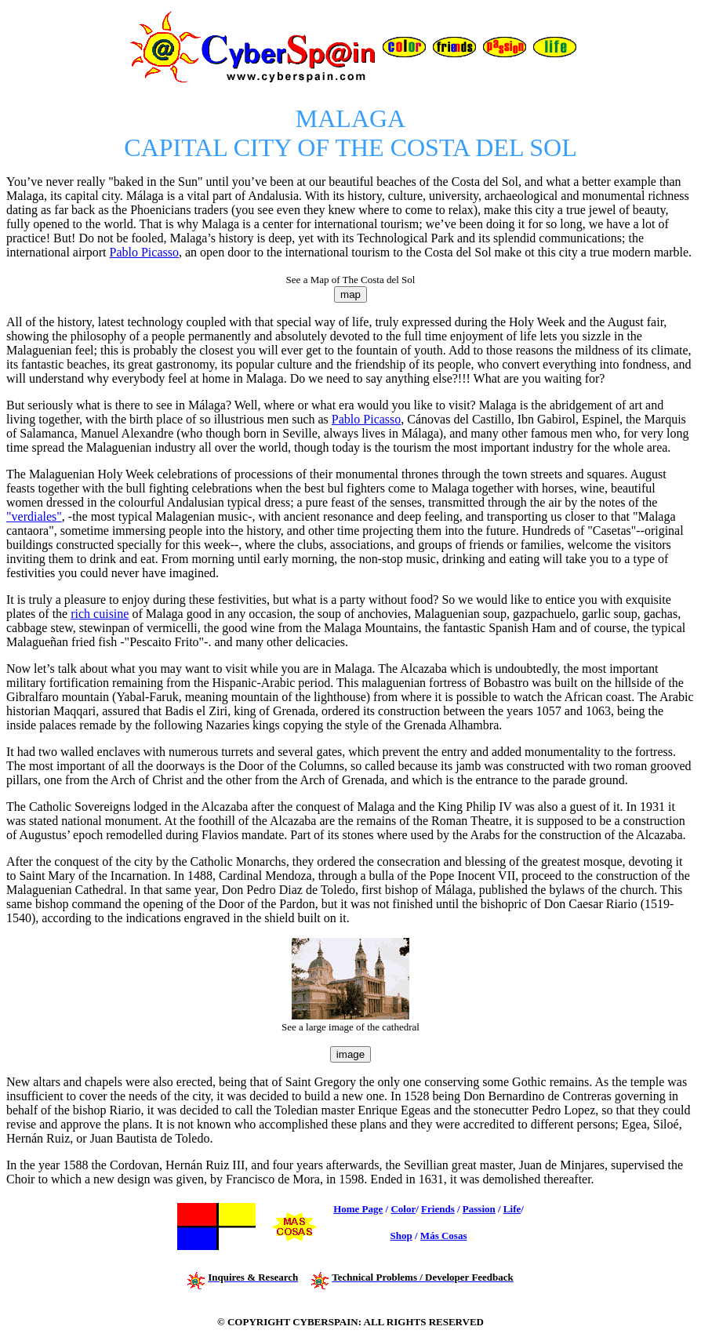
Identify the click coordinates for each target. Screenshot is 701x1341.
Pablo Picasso (144, 252)
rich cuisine (100, 613)
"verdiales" (34, 516)
